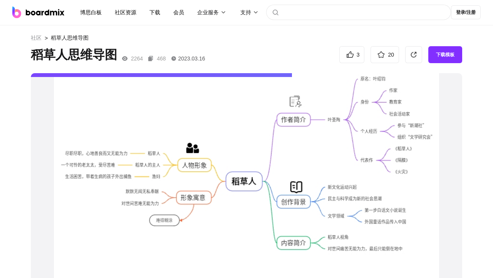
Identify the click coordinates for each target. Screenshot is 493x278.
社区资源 (125, 12)
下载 (154, 12)
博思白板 (91, 12)
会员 (178, 12)
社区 (36, 38)
